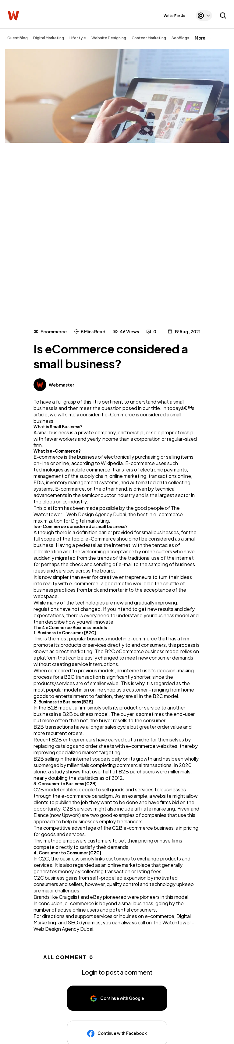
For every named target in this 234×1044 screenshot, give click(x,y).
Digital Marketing (48, 38)
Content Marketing (149, 38)
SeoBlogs (180, 38)
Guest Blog (17, 38)
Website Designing (108, 38)
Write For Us (174, 15)
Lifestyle (77, 38)
